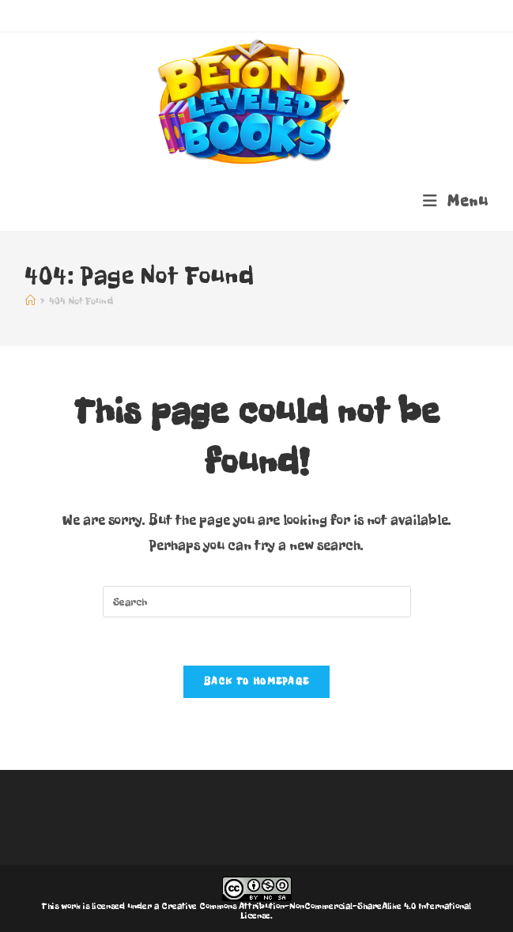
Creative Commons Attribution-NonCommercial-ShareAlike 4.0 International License (316, 910)
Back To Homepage (257, 681)
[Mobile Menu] (455, 201)
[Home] (30, 301)
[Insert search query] (257, 601)
